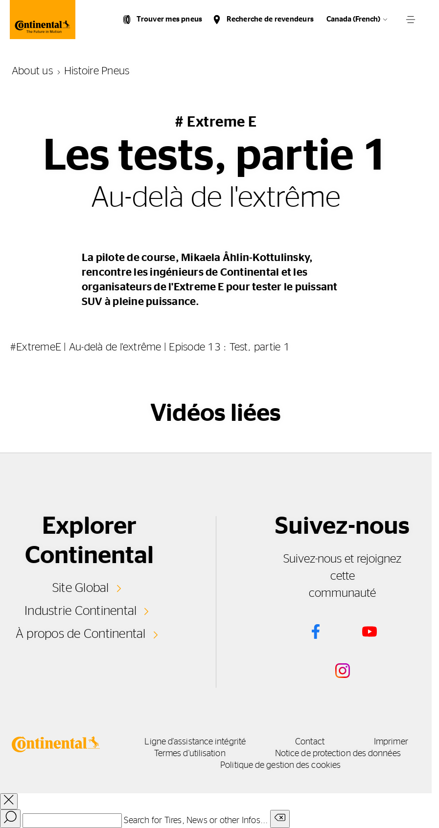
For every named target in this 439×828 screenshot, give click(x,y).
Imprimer (391, 742)
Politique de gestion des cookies (280, 765)
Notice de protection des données (338, 753)
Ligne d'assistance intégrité (195, 742)
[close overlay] (9, 801)
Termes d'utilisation (190, 753)
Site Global (80, 588)
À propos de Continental (81, 634)
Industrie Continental (80, 611)
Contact (309, 742)
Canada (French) (353, 19)
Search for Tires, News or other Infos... (196, 820)
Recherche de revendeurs (270, 19)
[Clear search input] (280, 819)
